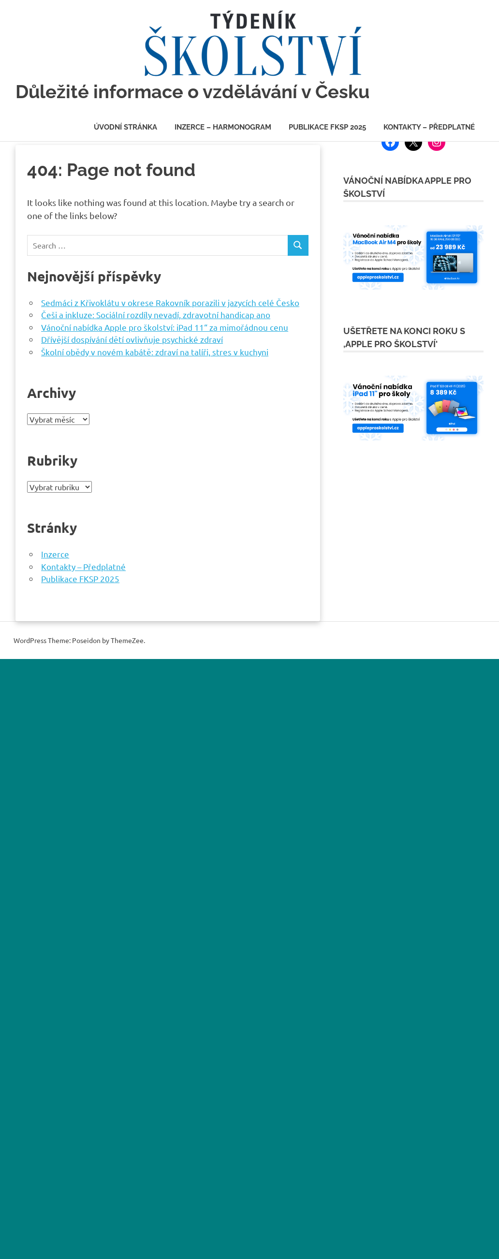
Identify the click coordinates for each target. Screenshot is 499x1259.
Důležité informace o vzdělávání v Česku (192, 91)
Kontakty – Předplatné (429, 127)
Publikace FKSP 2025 (327, 127)
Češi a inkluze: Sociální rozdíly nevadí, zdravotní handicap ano (155, 314)
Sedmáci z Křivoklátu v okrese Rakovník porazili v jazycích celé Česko (170, 302)
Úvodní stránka (125, 127)
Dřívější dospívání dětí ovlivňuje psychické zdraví (132, 339)
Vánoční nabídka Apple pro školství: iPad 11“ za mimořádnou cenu (164, 327)
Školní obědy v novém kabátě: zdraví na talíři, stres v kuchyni (154, 352)
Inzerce (55, 554)
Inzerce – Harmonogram (223, 127)
